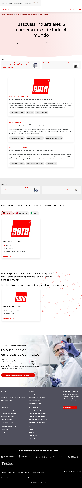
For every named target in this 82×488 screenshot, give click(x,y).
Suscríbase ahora (69, 408)
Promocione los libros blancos (37, 419)
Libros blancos (32, 435)
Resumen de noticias (7, 400)
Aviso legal (4, 478)
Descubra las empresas (35, 395)
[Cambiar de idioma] (74, 10)
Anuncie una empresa (34, 400)
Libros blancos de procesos (36, 416)
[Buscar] (67, 10)
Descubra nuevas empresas (36, 397)
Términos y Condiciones (18, 478)
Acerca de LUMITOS (23, 472)
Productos (31, 432)
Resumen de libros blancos (36, 422)
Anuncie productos (6, 419)
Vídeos (3, 432)
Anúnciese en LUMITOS (8, 472)
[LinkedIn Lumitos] (79, 478)
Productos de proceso (7, 416)
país (66, 43)
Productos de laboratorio (8, 413)
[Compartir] (70, 10)
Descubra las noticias (7, 395)
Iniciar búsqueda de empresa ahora (18, 375)
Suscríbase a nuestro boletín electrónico (13, 397)
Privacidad (31, 478)
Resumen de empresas (35, 403)
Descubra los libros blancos (36, 411)
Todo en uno (32, 438)
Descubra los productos (8, 411)
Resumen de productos (8, 422)
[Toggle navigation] (80, 10)
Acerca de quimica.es (38, 472)
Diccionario (4, 429)
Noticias (30, 429)
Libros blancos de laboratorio (37, 413)
